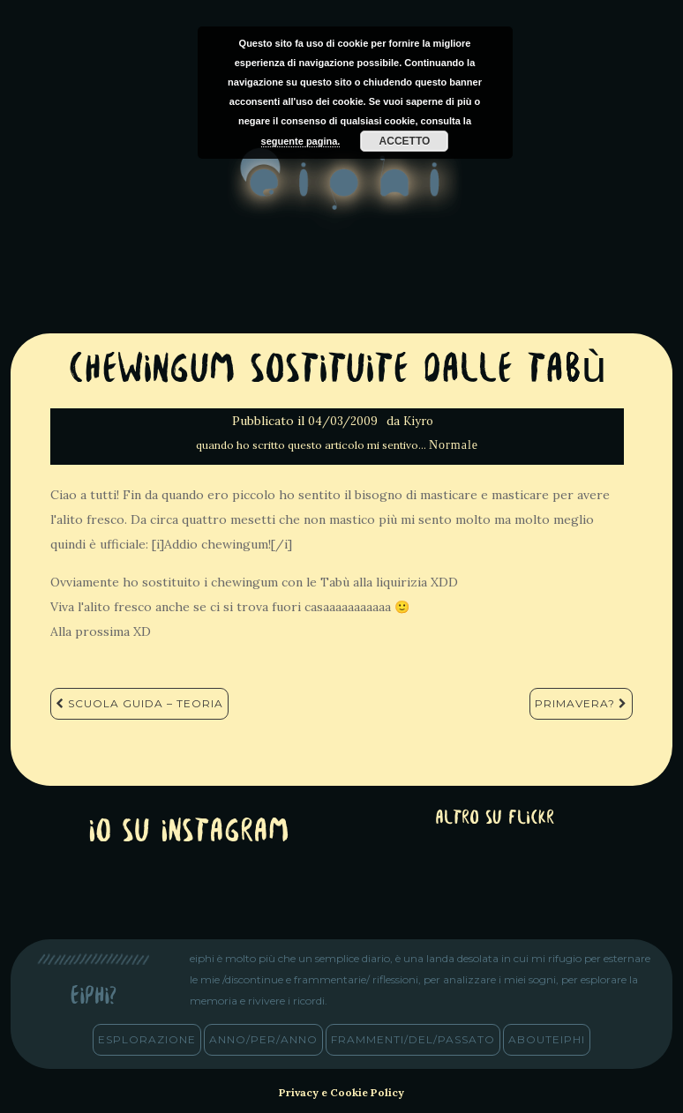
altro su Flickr (494, 819)
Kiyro (418, 421)
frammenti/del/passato (413, 1039)
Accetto (405, 141)
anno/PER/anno (263, 1039)
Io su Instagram (188, 833)
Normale (453, 445)
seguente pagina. (301, 141)
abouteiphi (546, 1039)
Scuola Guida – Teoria (139, 703)
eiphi (342, 193)
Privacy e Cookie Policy (341, 1092)
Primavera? (581, 703)
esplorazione (147, 1039)
